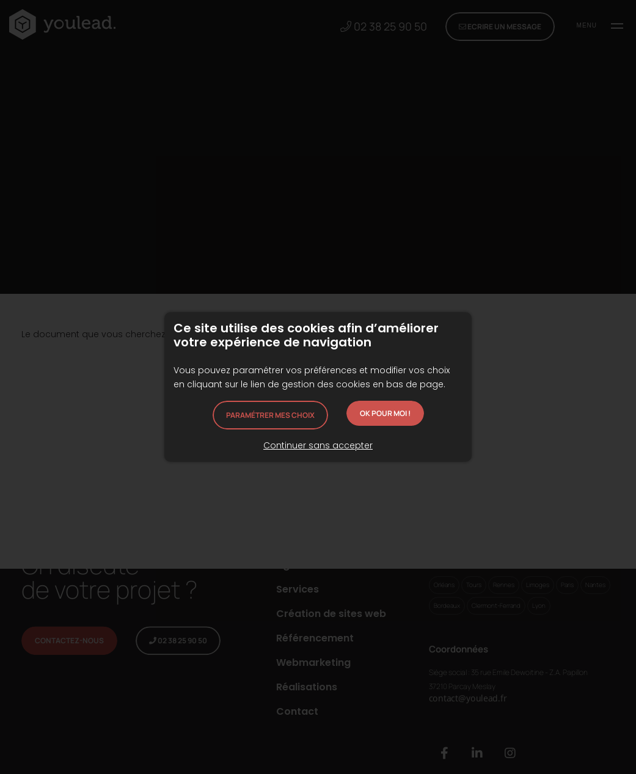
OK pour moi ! (385, 413)
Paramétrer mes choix (270, 415)
